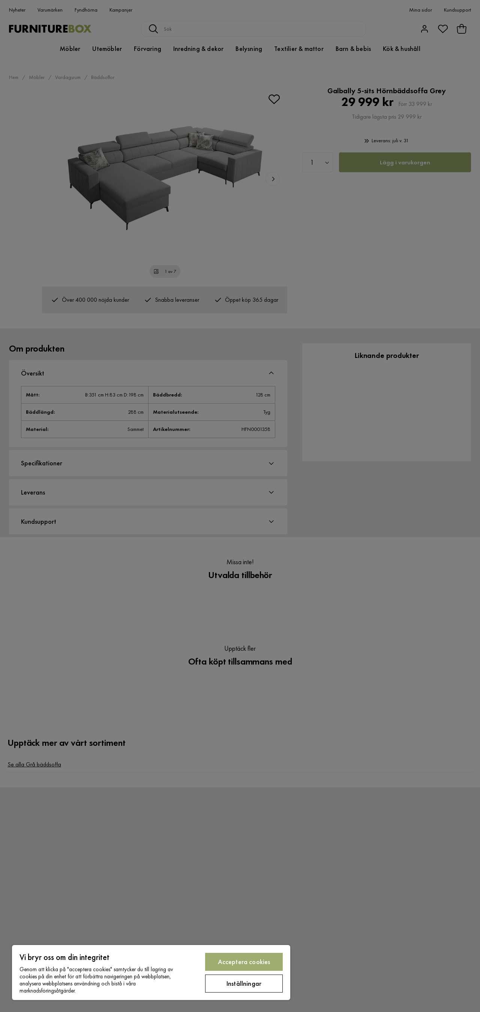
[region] (151, 972)
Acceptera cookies (244, 961)
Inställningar (243, 983)
